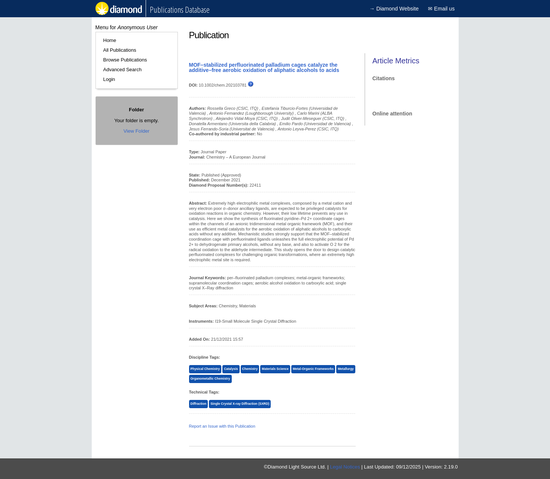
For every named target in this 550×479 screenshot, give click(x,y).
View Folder (136, 131)
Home (109, 40)
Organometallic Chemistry (210, 378)
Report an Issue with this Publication (222, 426)
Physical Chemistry (205, 369)
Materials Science (275, 369)
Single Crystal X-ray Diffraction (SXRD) (239, 404)
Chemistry (250, 369)
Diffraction (199, 404)
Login (109, 79)
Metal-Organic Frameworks (313, 369)
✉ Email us (441, 9)
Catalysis (231, 369)
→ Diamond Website (394, 9)
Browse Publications (125, 60)
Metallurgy (346, 369)
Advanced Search (122, 69)
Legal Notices (345, 467)
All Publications (119, 50)
